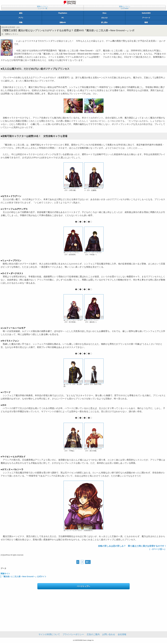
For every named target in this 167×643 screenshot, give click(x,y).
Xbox (104, 13)
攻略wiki (63, 22)
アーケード (146, 18)
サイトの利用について (49, 634)
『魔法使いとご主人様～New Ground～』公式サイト (24, 576)
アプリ (20, 18)
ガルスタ (104, 18)
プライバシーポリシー (73, 634)
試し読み (104, 22)
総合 (20, 13)
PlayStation (62, 13)
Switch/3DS (146, 13)
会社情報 (122, 634)
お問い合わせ (108, 634)
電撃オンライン (11, 34)
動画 (146, 22)
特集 (20, 22)
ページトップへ (83, 586)
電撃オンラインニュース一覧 (42, 7)
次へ (88, 562)
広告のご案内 (93, 634)
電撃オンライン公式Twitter (124, 7)
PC (63, 18)
